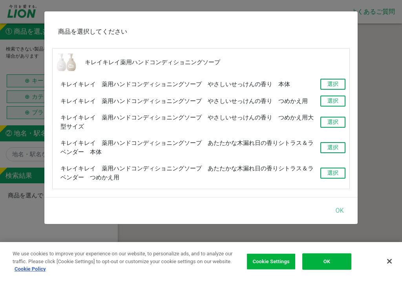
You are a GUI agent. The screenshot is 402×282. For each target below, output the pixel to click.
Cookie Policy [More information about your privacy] (30, 270)
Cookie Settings (270, 262)
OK (339, 210)
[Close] (389, 262)
